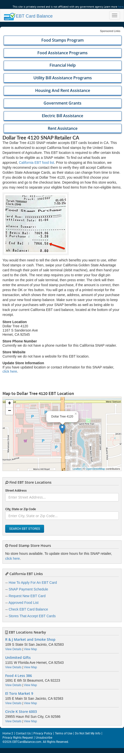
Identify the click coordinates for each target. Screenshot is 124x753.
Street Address (16, 490)
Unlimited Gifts (18, 657)
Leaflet (77, 468)
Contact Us (23, 733)
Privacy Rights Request (17, 737)
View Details (13, 649)
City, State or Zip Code (20, 509)
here (121, 6)
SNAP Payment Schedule (28, 589)
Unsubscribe (44, 737)
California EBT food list (36, 163)
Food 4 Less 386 (18, 675)
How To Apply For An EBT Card (33, 583)
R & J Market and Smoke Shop (30, 639)
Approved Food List (23, 603)
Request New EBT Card (27, 596)
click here (9, 371)
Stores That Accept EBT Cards (32, 616)
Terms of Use (63, 733)
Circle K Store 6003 (21, 711)
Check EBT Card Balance (28, 609)
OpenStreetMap (95, 468)
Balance (28, 16)
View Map (30, 649)
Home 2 (7, 733)
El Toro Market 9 (19, 693)
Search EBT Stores (24, 528)
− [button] (9, 411)
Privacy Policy (42, 733)
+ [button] (9, 403)
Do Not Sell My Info (87, 733)
